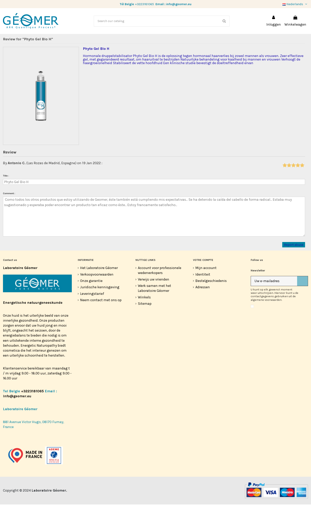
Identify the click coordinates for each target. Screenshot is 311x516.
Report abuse (293, 256)
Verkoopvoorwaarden (96, 286)
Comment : (9, 205)
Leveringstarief (92, 305)
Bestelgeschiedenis (211, 292)
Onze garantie (91, 292)
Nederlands (295, 4)
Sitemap (145, 315)
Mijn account (206, 279)
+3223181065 (144, 4)
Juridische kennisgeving (99, 298)
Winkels (144, 309)
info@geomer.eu (178, 4)
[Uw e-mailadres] (274, 292)
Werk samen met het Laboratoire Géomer (154, 299)
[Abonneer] (302, 292)
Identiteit (202, 286)
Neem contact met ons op (101, 311)
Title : (6, 187)
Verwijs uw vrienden (153, 291)
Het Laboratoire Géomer (99, 279)
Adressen (202, 298)
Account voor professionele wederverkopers (159, 281)
